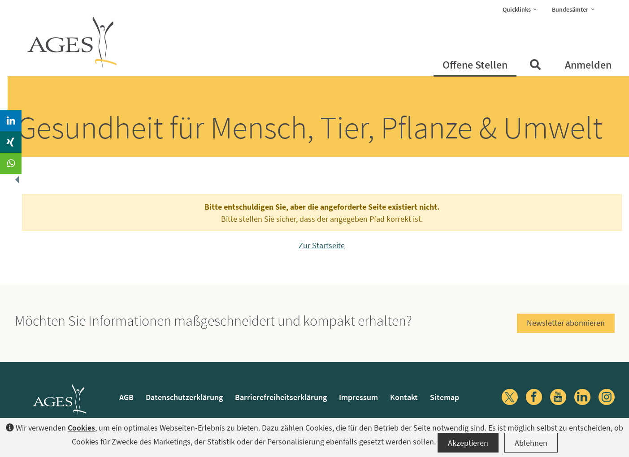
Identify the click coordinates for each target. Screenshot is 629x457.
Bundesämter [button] (576, 8)
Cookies (81, 428)
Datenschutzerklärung (184, 397)
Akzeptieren (468, 443)
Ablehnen (531, 443)
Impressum (358, 397)
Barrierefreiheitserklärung (281, 397)
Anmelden (588, 65)
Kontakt (404, 397)
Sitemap (444, 397)
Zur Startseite (322, 245)
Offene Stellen (475, 65)
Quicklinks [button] (522, 8)
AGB (126, 397)
